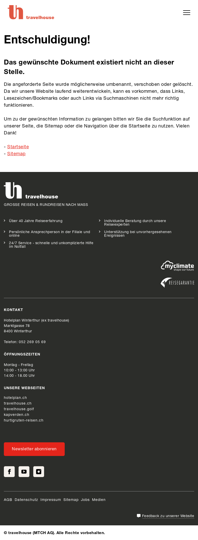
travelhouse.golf (19, 409)
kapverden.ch (16, 415)
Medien (99, 500)
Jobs (85, 500)
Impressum (50, 500)
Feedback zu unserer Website (168, 516)
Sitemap (16, 154)
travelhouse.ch (18, 404)
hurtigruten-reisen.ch (24, 421)
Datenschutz (26, 500)
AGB (8, 500)
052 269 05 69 (32, 342)
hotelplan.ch (15, 398)
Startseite (18, 147)
